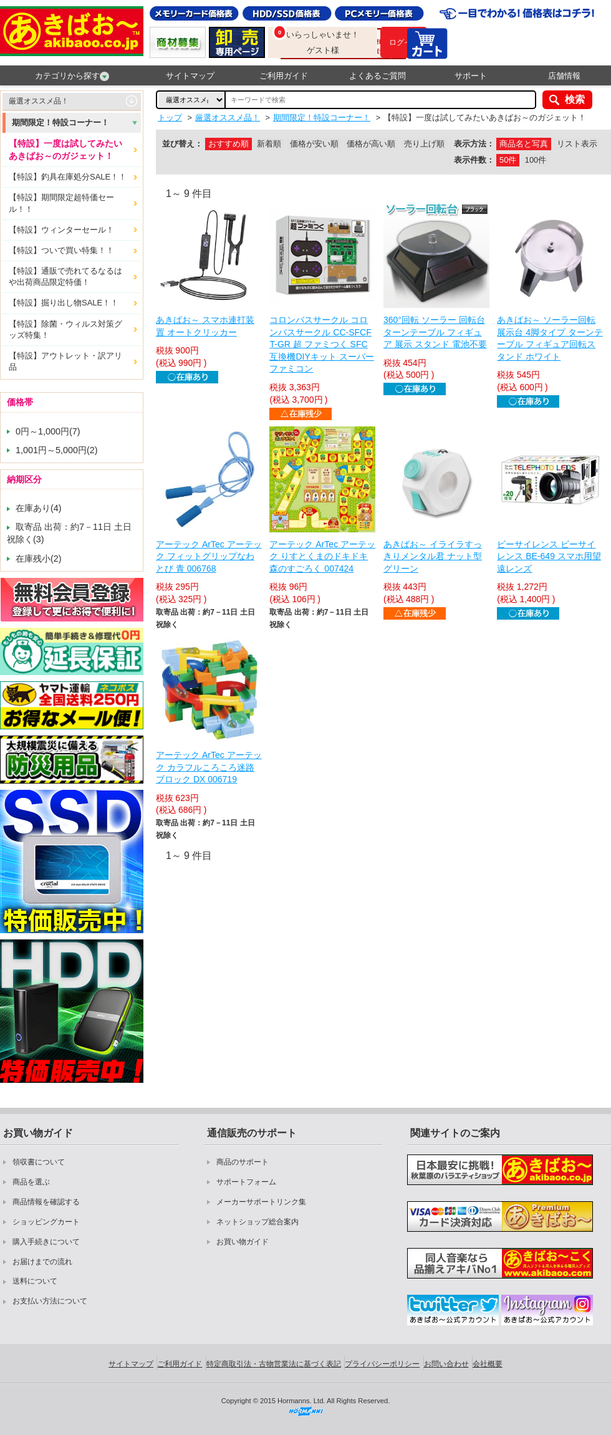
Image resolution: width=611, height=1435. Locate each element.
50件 (507, 160)
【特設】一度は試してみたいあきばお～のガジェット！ (65, 149)
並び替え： (182, 143)
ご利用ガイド (283, 75)
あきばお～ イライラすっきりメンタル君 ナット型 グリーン (432, 556)
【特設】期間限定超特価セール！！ (61, 203)
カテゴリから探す (72, 76)
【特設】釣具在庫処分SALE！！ (68, 176)
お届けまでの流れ (42, 1261)
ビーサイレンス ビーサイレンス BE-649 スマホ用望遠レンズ (548, 556)
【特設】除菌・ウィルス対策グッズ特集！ (65, 329)
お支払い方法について (49, 1301)
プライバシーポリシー (382, 1364)
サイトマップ (190, 75)
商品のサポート (242, 1162)
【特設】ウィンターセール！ (61, 229)
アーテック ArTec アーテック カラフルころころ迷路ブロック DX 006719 (209, 767)
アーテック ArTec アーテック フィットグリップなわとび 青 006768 (209, 556)
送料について (34, 1281)
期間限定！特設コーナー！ (60, 122)
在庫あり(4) (39, 508)
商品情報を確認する (46, 1201)
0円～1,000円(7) (48, 431)
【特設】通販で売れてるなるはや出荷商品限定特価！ (65, 276)
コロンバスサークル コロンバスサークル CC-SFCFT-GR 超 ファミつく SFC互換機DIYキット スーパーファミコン (321, 344)
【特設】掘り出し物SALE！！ (63, 302)
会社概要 (488, 1364)
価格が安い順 (314, 143)
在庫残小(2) (39, 559)
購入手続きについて (46, 1241)
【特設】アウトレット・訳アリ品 (65, 361)
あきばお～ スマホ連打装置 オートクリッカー (205, 326)
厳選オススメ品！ (39, 101)
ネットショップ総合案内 (257, 1221)
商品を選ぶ (31, 1182)
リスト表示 (577, 143)
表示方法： (474, 143)
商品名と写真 (523, 143)
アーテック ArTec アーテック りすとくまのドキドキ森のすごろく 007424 (322, 556)
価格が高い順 (371, 143)
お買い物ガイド (242, 1241)
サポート (471, 75)
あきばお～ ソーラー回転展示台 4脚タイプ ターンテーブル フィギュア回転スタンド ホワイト (550, 338)
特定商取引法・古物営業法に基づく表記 (273, 1364)
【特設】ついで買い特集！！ (61, 250)
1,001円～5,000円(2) (57, 450)
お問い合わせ (446, 1364)
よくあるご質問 (377, 75)
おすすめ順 (228, 143)
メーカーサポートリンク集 (261, 1201)
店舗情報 (564, 75)
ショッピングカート (46, 1221)
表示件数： (474, 160)
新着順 (269, 143)
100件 (535, 160)
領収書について (38, 1162)
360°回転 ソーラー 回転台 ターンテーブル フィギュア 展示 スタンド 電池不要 (435, 332)
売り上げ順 (424, 143)
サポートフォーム (246, 1182)
